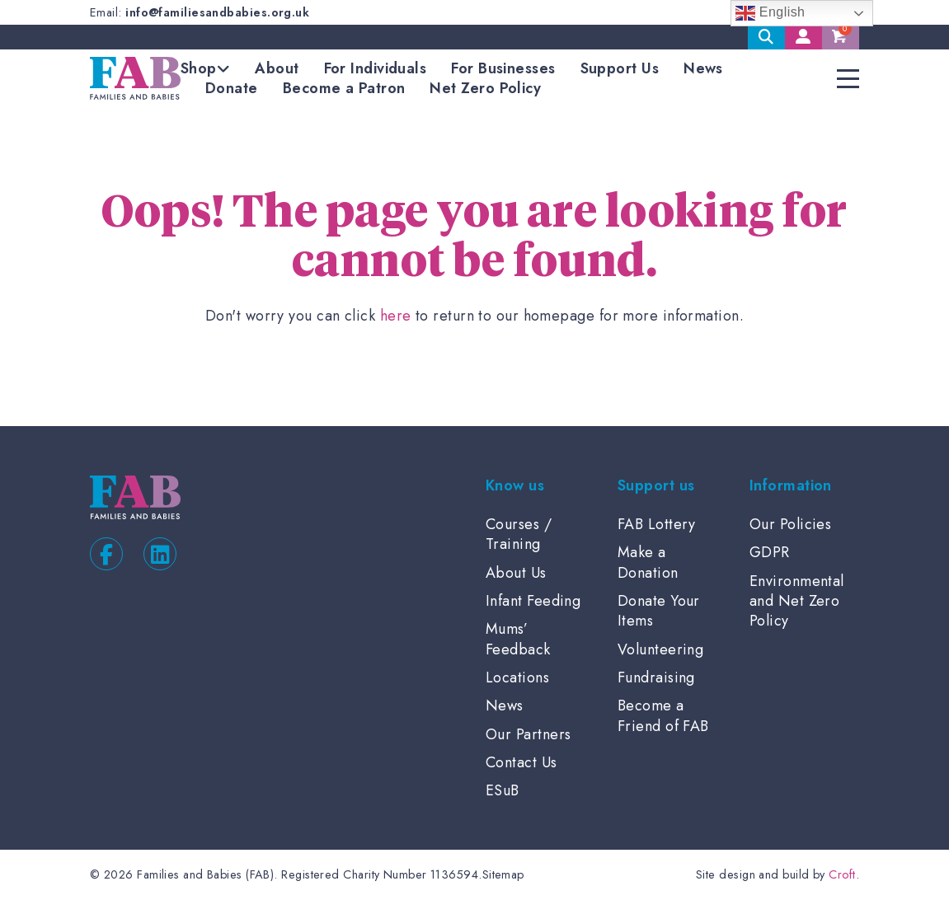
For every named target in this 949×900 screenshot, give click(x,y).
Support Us (620, 68)
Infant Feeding (533, 601)
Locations (517, 677)
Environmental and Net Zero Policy (796, 601)
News (703, 68)
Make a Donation (648, 562)
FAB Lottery (657, 524)
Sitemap (503, 874)
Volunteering (660, 649)
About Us (516, 573)
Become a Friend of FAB (663, 715)
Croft (842, 874)
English (770, 13)
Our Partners (528, 734)
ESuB (502, 790)
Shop (199, 68)
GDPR (769, 552)
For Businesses (503, 68)
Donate (231, 88)
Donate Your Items (659, 610)
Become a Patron (344, 88)
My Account (803, 37)
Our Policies (790, 524)
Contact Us (521, 762)
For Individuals (375, 68)
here (395, 315)
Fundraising (656, 677)
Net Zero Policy (485, 88)
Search (766, 37)
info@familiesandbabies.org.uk (217, 12)
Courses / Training (519, 534)
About (276, 68)
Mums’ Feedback (518, 638)
